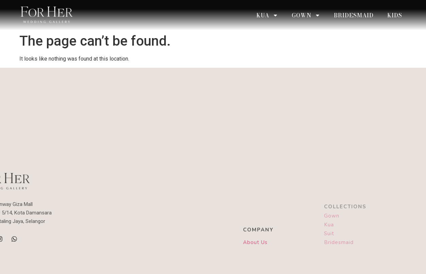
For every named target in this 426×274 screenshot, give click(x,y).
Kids (394, 15)
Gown (306, 15)
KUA (267, 15)
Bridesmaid (354, 15)
